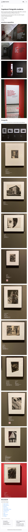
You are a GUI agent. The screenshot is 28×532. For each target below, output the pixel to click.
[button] (26, 2)
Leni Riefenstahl (6, 510)
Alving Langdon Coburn (7, 509)
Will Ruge (5, 122)
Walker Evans (5, 514)
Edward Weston (6, 505)
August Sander (5, 503)
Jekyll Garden (20, 529)
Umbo (4, 513)
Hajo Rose (5, 506)
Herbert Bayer (5, 507)
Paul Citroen (5, 511)
